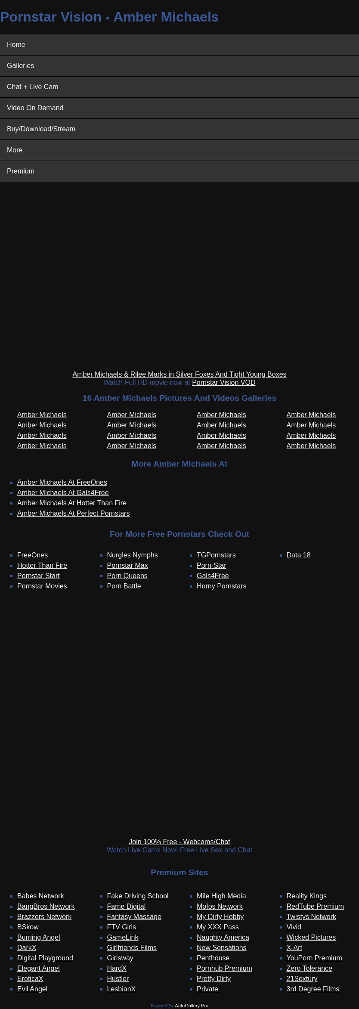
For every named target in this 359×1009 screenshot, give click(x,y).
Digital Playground (45, 958)
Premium (20, 171)
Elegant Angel (38, 968)
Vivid (294, 927)
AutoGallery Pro (192, 1005)
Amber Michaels (42, 414)
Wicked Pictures (311, 937)
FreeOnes (32, 555)
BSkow (28, 927)
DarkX (26, 947)
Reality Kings (307, 896)
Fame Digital (126, 906)
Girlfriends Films (132, 947)
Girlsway (120, 958)
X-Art (294, 947)
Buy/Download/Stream (41, 129)
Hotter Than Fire (42, 565)
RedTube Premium (315, 906)
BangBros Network (45, 906)
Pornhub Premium (224, 968)
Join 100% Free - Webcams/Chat (179, 841)
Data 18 (299, 555)
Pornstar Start (38, 575)
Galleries (20, 65)
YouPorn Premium (314, 958)
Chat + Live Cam (33, 86)
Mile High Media (221, 896)
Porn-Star (211, 565)
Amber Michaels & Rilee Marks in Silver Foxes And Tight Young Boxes (179, 374)
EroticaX (30, 978)
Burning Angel (38, 937)
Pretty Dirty (214, 978)
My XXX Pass (218, 927)
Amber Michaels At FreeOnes (62, 482)
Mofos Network (220, 906)
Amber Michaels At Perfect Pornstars (73, 513)
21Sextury (302, 978)
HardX (117, 968)
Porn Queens (127, 575)
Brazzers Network (44, 916)
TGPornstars (216, 555)
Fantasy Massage (134, 916)
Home (16, 44)
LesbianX (121, 989)
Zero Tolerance (309, 968)
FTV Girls (121, 927)
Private (207, 989)
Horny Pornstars (222, 586)
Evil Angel (32, 989)
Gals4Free (213, 575)
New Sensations (222, 947)
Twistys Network (312, 916)
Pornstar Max (127, 565)
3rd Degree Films (313, 989)
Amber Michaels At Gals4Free (63, 492)
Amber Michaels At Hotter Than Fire (72, 503)
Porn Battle (124, 586)
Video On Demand (35, 107)
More (14, 150)
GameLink (123, 937)
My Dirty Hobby (220, 916)
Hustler (118, 978)
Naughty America (223, 937)
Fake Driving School (138, 896)
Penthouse (213, 958)
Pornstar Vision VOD (223, 382)
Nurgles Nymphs (132, 555)
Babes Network (40, 896)
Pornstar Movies (42, 586)
